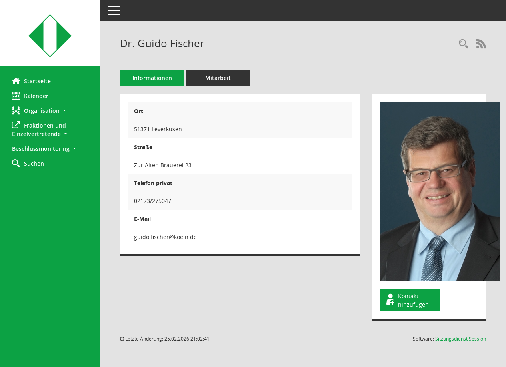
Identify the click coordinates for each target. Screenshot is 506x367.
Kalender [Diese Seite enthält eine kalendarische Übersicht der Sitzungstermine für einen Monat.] (30, 96)
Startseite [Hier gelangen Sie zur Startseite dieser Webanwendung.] (31, 81)
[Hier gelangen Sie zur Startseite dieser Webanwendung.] (50, 36)
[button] (50, 110)
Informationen (152, 78)
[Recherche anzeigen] (463, 44)
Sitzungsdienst (460, 338)
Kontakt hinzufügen (407, 300)
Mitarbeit (218, 78)
